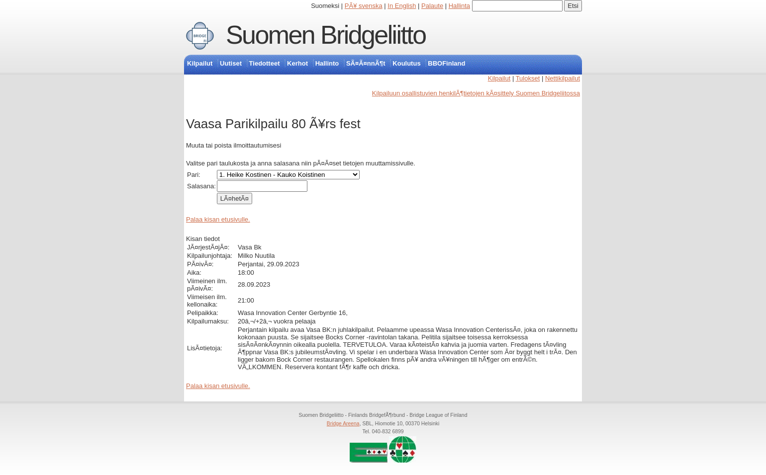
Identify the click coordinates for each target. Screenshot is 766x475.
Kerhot (297, 63)
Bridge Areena (343, 423)
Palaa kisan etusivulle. (218, 219)
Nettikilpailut (562, 78)
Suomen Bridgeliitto (326, 34)
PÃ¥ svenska (364, 5)
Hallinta (459, 5)
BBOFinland (446, 63)
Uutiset (231, 63)
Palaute (432, 5)
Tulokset (528, 78)
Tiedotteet (264, 63)
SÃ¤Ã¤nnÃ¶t (365, 63)
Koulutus (406, 63)
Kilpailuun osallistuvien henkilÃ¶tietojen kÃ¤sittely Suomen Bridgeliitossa (476, 93)
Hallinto (327, 63)
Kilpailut (199, 63)
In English (401, 5)
